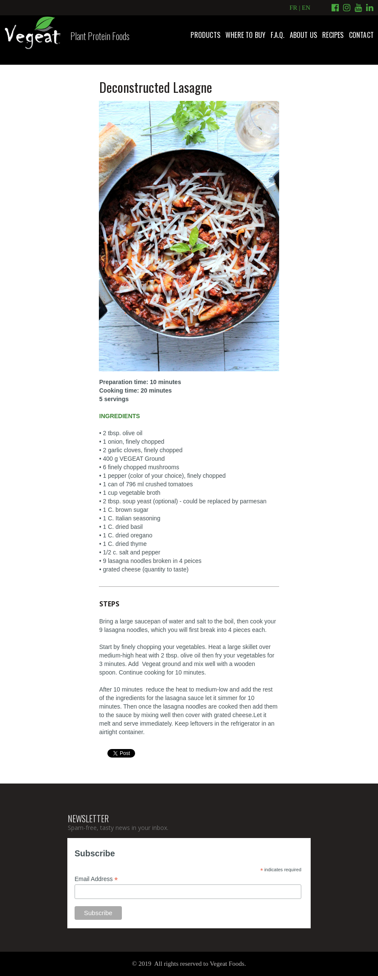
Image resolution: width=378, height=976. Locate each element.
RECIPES (332, 35)
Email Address (96, 879)
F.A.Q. (277, 35)
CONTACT (361, 35)
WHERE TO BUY (245, 35)
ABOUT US (303, 35)
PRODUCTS (205, 35)
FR (293, 7)
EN (306, 7)
